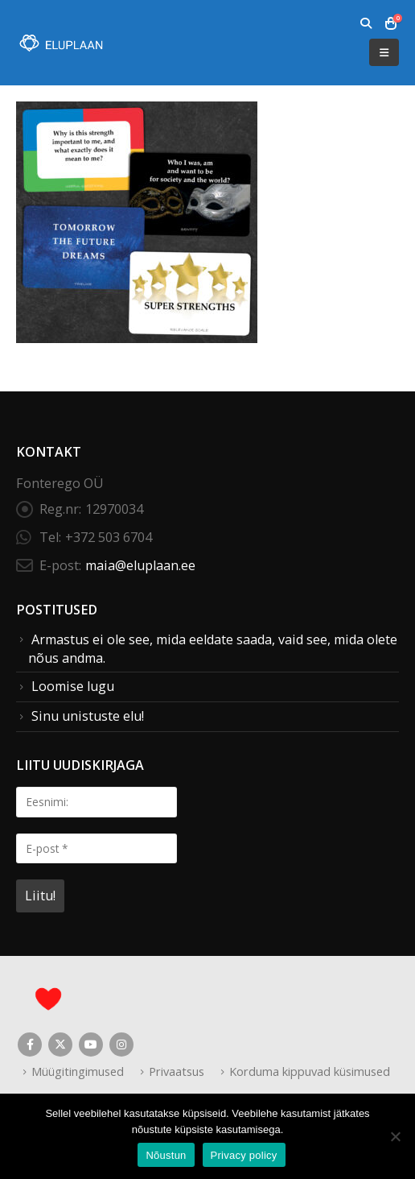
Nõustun (166, 1155)
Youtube (91, 1044)
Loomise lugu (72, 686)
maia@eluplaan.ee (140, 565)
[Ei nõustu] (395, 1136)
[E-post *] (96, 848)
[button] (365, 23)
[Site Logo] (60, 43)
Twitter (60, 1044)
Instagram (121, 1044)
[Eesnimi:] (96, 802)
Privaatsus (176, 1071)
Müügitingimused (77, 1071)
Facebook (30, 1044)
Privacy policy (244, 1155)
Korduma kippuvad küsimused (309, 1071)
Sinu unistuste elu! (87, 716)
